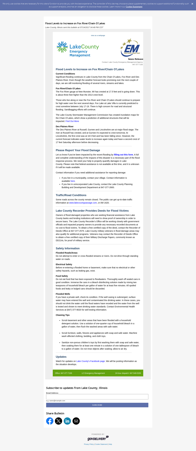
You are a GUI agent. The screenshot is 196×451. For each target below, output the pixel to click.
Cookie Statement (134, 6)
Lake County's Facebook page (90, 361)
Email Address (52, 393)
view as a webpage (98, 35)
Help (110, 444)
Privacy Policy (89, 444)
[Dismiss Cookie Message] (192, 3)
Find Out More (72, 121)
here (73, 181)
